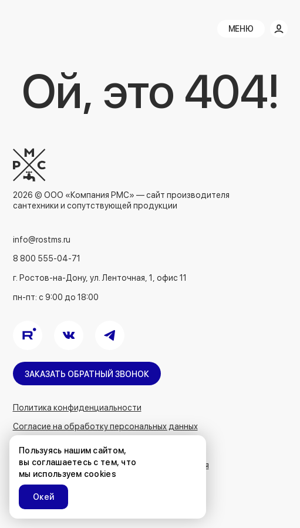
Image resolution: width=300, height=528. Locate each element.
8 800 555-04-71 (46, 258)
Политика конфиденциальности (77, 407)
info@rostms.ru (41, 239)
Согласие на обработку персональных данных (105, 426)
